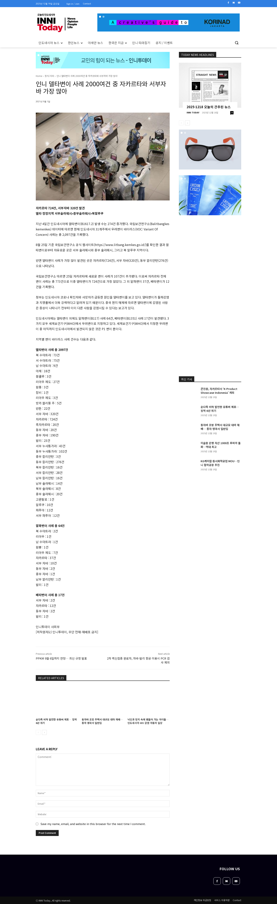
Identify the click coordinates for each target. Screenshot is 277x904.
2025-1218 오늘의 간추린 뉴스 (209, 106)
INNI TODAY (193, 112)
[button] (236, 42)
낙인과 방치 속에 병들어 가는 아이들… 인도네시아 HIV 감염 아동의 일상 (148, 721)
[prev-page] (38, 732)
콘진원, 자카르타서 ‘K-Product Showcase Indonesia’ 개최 (219, 391)
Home (39, 75)
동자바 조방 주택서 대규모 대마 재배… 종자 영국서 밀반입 (102, 721)
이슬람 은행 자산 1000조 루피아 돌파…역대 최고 (221, 445)
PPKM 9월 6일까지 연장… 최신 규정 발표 (61, 658)
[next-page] (44, 732)
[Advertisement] (19, 100)
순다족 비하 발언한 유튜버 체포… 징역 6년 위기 (56, 721)
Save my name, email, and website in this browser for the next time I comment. (93, 824)
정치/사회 (49, 75)
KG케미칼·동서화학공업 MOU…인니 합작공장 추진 (220, 463)
